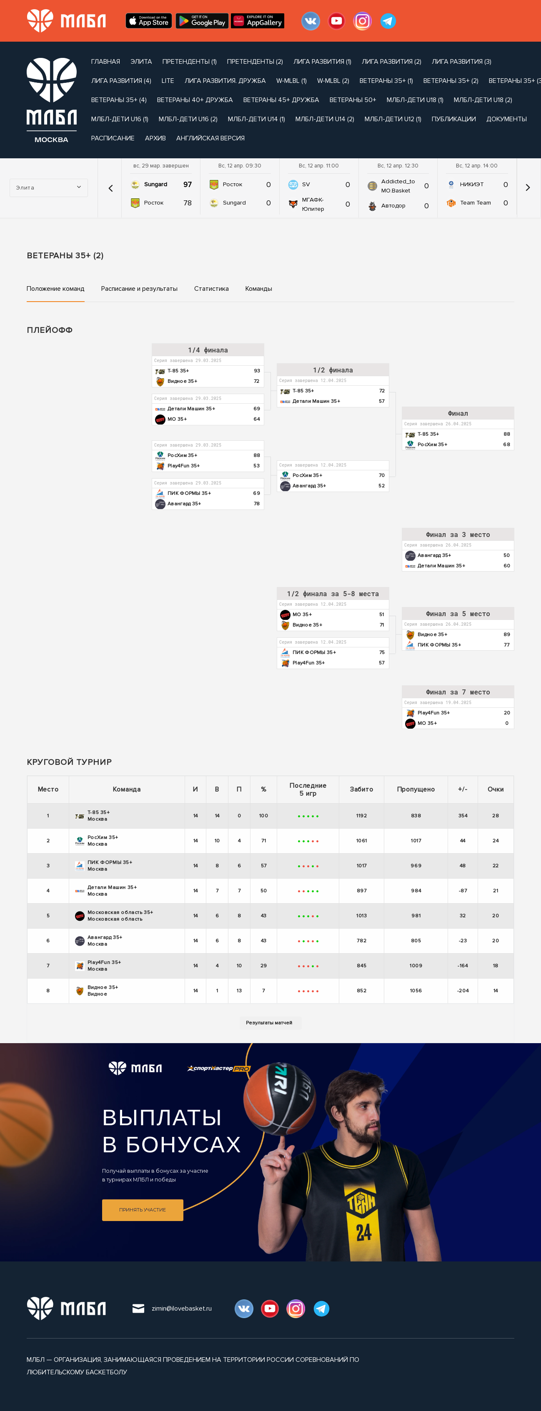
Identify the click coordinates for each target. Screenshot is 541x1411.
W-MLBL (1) (291, 81)
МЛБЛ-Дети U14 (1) (256, 119)
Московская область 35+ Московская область (114, 915)
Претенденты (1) (190, 61)
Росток (153, 202)
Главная (105, 61)
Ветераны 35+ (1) (386, 81)
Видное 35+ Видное (96, 990)
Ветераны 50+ (353, 100)
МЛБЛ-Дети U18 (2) (483, 100)
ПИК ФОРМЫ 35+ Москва (104, 865)
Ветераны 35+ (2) (450, 81)
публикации (454, 119)
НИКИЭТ (472, 184)
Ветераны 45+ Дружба (281, 100)
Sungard (155, 184)
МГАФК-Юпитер (313, 204)
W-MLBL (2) (333, 81)
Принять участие (142, 1210)
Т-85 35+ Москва (92, 815)
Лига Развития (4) (121, 81)
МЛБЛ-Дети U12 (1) (393, 119)
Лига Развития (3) (461, 61)
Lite (168, 81)
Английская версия (210, 138)
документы (506, 119)
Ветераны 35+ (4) (119, 100)
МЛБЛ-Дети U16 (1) (119, 119)
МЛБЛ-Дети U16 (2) (188, 119)
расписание (113, 138)
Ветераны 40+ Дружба (195, 100)
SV (306, 184)
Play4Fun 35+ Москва (98, 965)
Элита (141, 61)
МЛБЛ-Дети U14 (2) (325, 119)
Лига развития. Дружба (225, 81)
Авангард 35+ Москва (99, 940)
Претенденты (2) (255, 61)
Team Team (475, 202)
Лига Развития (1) (322, 61)
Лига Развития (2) (391, 61)
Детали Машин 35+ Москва (106, 890)
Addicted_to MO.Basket (398, 186)
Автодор (393, 205)
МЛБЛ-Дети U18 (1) (415, 100)
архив (155, 138)
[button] (110, 188)
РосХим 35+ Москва (96, 840)
